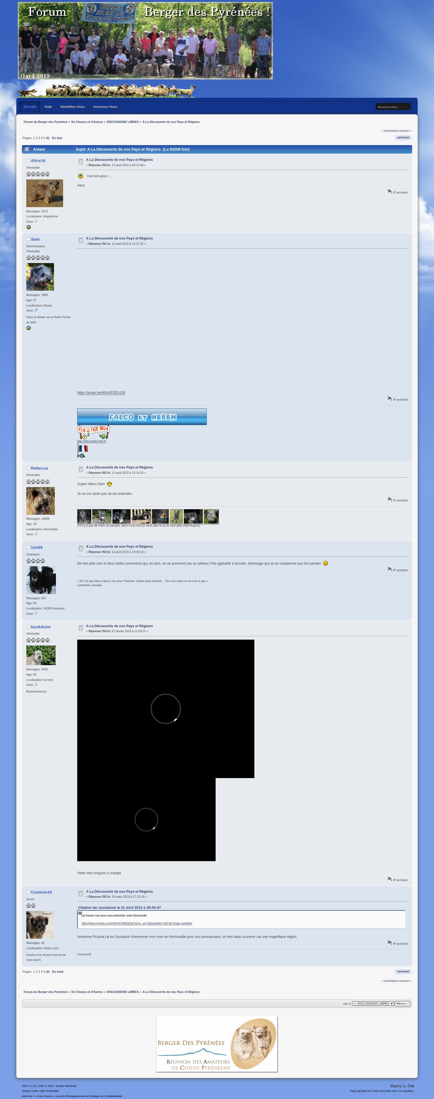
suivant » (405, 130)
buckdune (41, 626)
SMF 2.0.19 (29, 1085)
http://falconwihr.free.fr (91, 441)
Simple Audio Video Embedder (40, 1090)
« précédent (390, 130)
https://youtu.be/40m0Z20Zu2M (101, 393)
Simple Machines (66, 1085)
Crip (411, 1086)
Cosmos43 (41, 892)
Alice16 (38, 160)
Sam (35, 239)
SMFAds (27, 1096)
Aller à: (347, 1003)
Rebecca (39, 468)
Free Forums (45, 1096)
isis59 (37, 547)
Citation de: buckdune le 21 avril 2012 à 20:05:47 (119, 907)
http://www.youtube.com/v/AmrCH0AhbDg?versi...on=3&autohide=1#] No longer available (137, 923)
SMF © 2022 (46, 1085)
